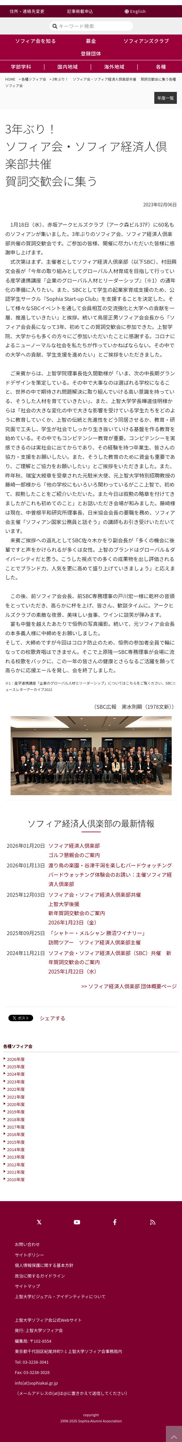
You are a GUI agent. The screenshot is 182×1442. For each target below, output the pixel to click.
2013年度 (16, 1157)
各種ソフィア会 (34, 79)
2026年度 (16, 1059)
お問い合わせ (27, 1244)
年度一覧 (165, 98)
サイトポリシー (29, 1255)
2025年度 (16, 1066)
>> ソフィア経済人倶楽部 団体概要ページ (129, 986)
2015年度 (16, 1142)
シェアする (52, 1018)
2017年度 (16, 1127)
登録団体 (91, 53)
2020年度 (16, 1104)
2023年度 (16, 1082)
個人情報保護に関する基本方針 (44, 1265)
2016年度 (16, 1134)
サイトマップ (27, 1286)
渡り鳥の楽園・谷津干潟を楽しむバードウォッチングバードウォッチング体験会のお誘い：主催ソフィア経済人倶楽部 (110, 874)
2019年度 (16, 1112)
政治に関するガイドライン (40, 1276)
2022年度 (16, 1089)
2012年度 (16, 1164)
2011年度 (16, 1172)
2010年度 (16, 1179)
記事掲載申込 (80, 11)
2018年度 (16, 1119)
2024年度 (16, 1074)
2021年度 (16, 1097)
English (138, 11)
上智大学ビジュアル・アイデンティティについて (60, 1296)
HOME (10, 79)
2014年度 (16, 1149)
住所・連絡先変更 (27, 11)
